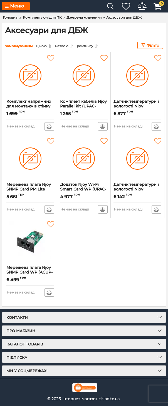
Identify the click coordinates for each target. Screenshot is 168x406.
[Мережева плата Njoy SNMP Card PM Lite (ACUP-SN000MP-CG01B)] (30, 158)
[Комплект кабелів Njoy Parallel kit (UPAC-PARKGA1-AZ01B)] (84, 75)
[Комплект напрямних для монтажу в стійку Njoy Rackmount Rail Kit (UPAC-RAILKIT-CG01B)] (30, 75)
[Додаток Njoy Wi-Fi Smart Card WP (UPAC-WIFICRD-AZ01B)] (84, 158)
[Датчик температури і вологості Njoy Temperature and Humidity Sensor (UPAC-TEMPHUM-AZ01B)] (137, 158)
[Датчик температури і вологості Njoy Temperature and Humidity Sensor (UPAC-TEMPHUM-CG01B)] (137, 75)
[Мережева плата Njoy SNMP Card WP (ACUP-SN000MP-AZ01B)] (30, 241)
